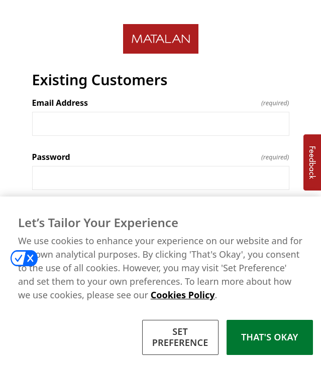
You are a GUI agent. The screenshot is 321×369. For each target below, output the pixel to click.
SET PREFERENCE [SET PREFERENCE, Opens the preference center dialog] (180, 338)
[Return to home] (160, 39)
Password (160, 157)
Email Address (160, 103)
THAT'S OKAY (269, 338)
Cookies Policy (183, 296)
